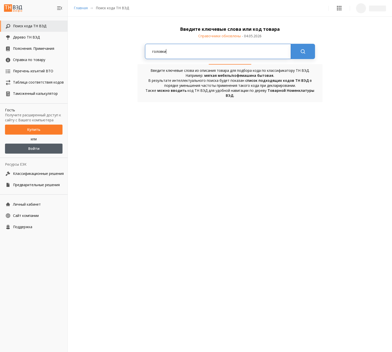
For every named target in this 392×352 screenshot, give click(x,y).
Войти (33, 149)
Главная (81, 8)
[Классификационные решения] (34, 173)
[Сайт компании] (34, 215)
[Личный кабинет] (34, 204)
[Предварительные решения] (34, 184)
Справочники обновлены (230, 36)
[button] (339, 8)
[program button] (339, 8)
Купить (33, 130)
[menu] (59, 8)
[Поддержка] (34, 226)
